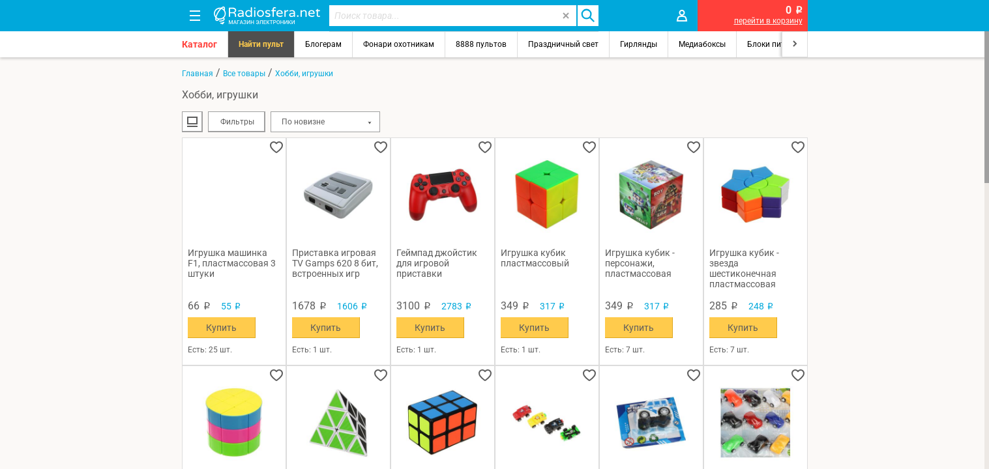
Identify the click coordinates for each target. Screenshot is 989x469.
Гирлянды (638, 44)
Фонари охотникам (398, 44)
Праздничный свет (563, 44)
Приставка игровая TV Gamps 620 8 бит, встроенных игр (335, 263)
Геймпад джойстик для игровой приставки (436, 263)
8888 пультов (481, 44)
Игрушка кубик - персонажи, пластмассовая (640, 263)
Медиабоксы (702, 44)
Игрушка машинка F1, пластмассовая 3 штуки (232, 263)
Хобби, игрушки (304, 73)
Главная (197, 73)
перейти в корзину (768, 20)
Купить (221, 327)
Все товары (244, 73)
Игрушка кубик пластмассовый (535, 258)
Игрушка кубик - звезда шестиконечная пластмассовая (744, 268)
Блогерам (323, 44)
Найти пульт (261, 44)
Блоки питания (775, 44)
